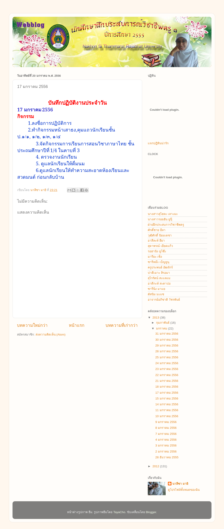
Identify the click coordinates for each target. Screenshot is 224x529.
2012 (156, 466)
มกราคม (162, 328)
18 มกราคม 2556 (166, 386)
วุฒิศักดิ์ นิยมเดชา (160, 235)
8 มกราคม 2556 (166, 427)
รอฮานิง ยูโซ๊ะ (157, 251)
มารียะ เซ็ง (155, 256)
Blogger (151, 512)
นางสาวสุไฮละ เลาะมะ (163, 214)
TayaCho (119, 512)
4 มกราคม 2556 (166, 439)
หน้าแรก (76, 325)
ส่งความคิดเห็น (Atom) (51, 334)
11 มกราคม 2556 (166, 410)
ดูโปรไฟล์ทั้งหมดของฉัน (184, 489)
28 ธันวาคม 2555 (167, 457)
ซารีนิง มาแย (156, 289)
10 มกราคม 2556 (166, 416)
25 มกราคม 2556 (166, 357)
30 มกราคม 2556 (166, 339)
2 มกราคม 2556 (166, 451)
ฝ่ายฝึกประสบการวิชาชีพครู (166, 224)
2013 (156, 317)
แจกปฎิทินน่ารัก (158, 143)
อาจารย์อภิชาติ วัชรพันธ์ (164, 299)
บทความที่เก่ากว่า (122, 325)
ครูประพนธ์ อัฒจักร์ (160, 267)
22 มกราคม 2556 (166, 375)
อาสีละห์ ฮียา (156, 240)
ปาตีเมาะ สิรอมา (159, 272)
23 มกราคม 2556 (166, 369)
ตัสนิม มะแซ (156, 294)
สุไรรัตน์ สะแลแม (159, 278)
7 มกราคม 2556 (166, 434)
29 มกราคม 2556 (166, 345)
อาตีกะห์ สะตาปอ (159, 283)
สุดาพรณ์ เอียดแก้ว (160, 246)
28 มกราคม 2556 (166, 351)
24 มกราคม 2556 (166, 363)
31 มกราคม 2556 (166, 333)
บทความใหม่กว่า (32, 325)
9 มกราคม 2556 (166, 422)
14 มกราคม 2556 (166, 404)
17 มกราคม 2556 (166, 392)
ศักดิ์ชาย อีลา (156, 230)
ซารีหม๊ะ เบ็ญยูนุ (158, 262)
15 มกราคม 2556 (166, 398)
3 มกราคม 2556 (166, 445)
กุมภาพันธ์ (163, 322)
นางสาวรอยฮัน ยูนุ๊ (160, 219)
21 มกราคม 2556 (166, 380)
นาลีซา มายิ (180, 483)
